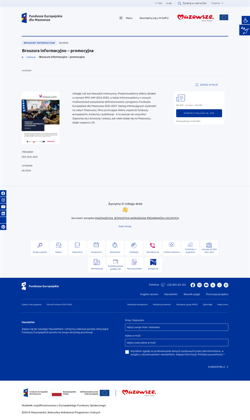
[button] (246, 20)
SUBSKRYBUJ (216, 366)
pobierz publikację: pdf (199, 113)
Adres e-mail (133, 335)
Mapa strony (222, 304)
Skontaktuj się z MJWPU (154, 18)
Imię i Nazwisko (134, 320)
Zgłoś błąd (207, 304)
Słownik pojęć (192, 294)
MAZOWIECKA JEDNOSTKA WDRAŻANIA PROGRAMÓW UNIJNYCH (137, 218)
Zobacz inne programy (32, 304)
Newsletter (170, 294)
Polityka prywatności (162, 304)
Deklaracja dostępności (137, 304)
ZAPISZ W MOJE (209, 84)
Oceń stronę (125, 226)
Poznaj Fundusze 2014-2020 (59, 304)
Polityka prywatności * (211, 354)
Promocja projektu (217, 294)
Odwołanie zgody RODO (187, 304)
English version (149, 294)
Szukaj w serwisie (192, 3)
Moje (158, 3)
